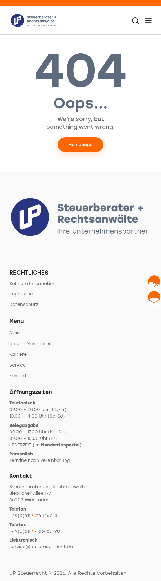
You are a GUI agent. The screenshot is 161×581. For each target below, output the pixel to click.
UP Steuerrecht (28, 573)
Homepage (80, 144)
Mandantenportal (60, 445)
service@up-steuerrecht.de (41, 546)
